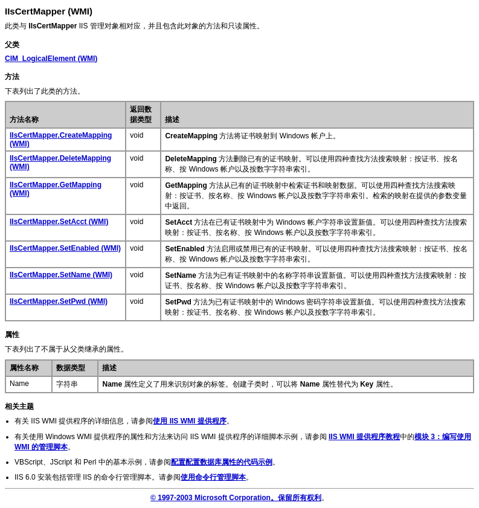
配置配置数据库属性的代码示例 (221, 462)
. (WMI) (59, 221)
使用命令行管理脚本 (213, 477)
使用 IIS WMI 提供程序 (189, 421)
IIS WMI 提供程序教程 (364, 436)
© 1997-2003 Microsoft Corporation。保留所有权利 (235, 498)
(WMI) (51, 58)
